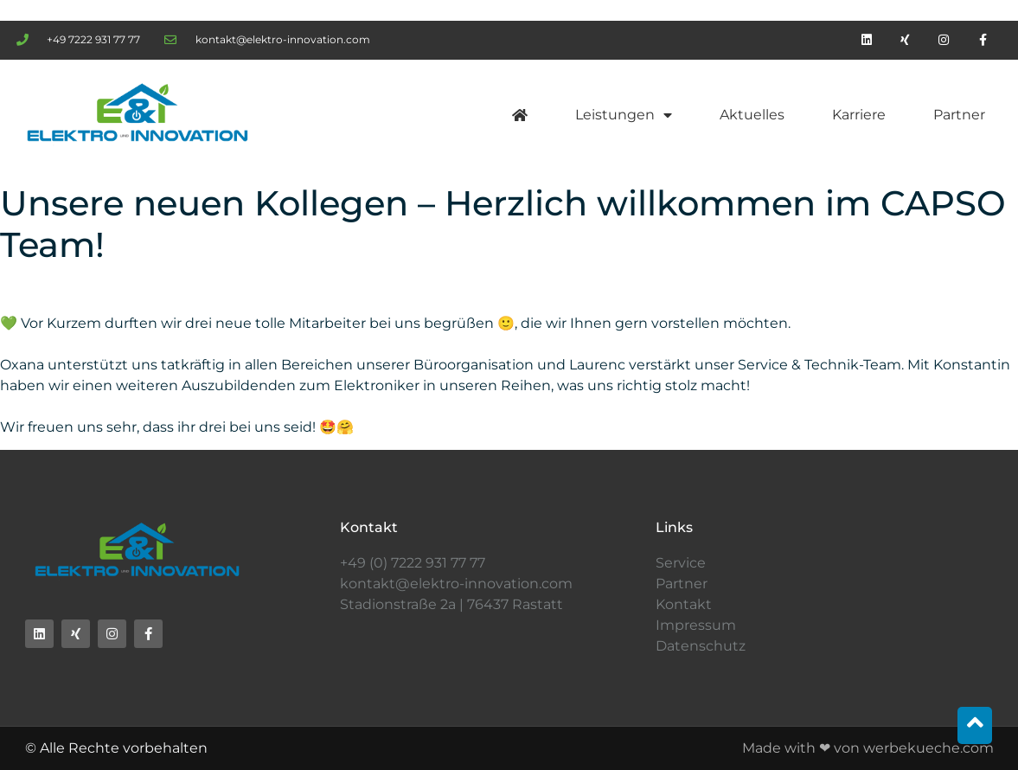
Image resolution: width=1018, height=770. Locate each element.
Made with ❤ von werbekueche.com (868, 748)
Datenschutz (701, 646)
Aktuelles (752, 114)
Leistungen (623, 115)
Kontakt (684, 604)
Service (681, 563)
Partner (959, 114)
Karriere (859, 114)
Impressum (696, 625)
